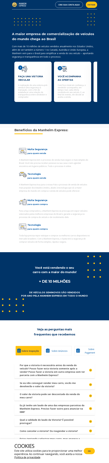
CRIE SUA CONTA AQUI (69, 4)
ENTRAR (91, 4)
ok (89, 451)
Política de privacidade (27, 457)
